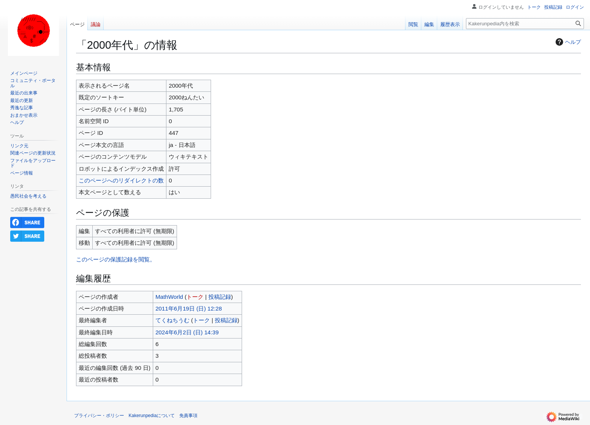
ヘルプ (567, 42)
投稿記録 (219, 297)
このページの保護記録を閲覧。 (115, 259)
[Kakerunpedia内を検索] (525, 23)
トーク (194, 297)
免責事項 (188, 415)
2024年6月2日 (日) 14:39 (187, 332)
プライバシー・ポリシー (99, 415)
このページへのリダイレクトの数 (121, 180)
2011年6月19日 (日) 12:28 (188, 308)
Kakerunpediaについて (152, 415)
